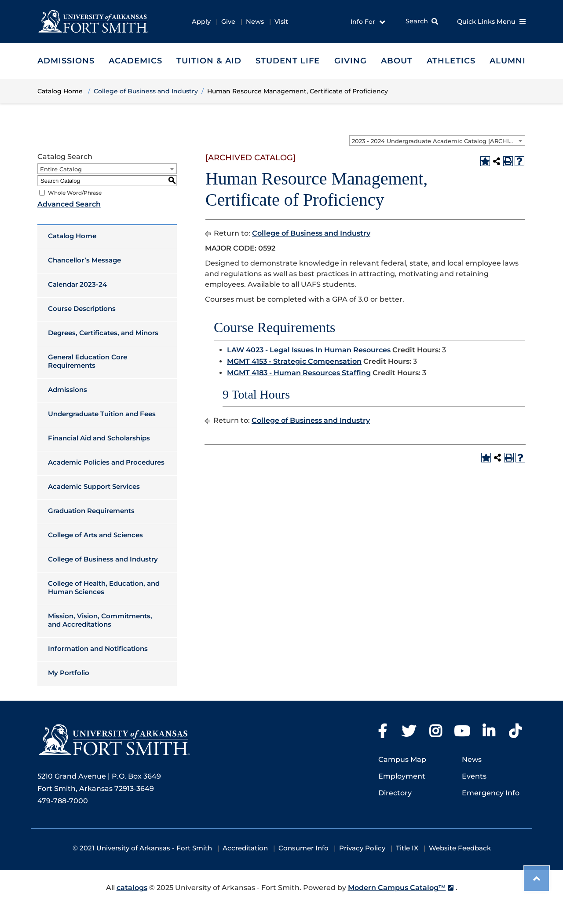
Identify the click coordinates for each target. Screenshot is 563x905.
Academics (135, 61)
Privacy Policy (362, 848)
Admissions (66, 61)
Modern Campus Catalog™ (397, 887)
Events (474, 776)
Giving (350, 61)
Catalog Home (72, 236)
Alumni (508, 61)
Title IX (407, 848)
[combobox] (437, 140)
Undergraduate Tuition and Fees (102, 414)
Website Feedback (460, 848)
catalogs (132, 887)
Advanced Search (69, 204)
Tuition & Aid (208, 61)
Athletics (451, 61)
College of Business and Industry (103, 559)
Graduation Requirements (91, 510)
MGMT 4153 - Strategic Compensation (294, 361)
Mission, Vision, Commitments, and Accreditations (100, 620)
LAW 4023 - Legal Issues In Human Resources (309, 350)
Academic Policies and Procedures (106, 462)
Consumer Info (303, 848)
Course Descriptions (82, 308)
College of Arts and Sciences (95, 535)
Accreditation (245, 848)
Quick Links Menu (491, 22)
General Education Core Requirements (87, 361)
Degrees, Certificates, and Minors (103, 333)
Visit (281, 22)
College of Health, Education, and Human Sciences (104, 587)
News (255, 22)
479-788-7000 (62, 801)
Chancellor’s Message (84, 260)
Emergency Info (490, 793)
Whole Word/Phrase (75, 192)
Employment (401, 776)
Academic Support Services (94, 486)
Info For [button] (368, 22)
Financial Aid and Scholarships (99, 438)
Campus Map (402, 759)
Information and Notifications (98, 648)
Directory (395, 793)
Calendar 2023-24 (77, 284)
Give (228, 22)
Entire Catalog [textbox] (61, 169)
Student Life (288, 61)
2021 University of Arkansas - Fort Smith (146, 848)
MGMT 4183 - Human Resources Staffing (299, 373)
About (397, 61)
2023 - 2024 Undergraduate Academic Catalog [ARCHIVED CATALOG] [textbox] (438, 140)
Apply (201, 22)
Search (417, 21)
